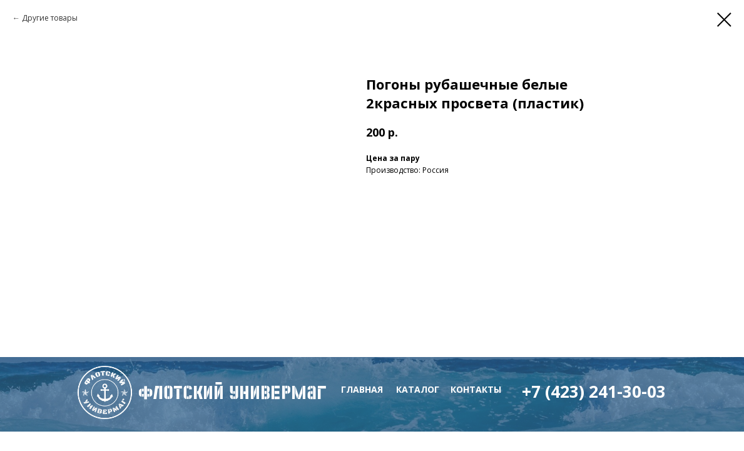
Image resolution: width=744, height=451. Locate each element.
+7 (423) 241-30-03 (594, 391)
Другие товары (50, 18)
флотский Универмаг (232, 392)
